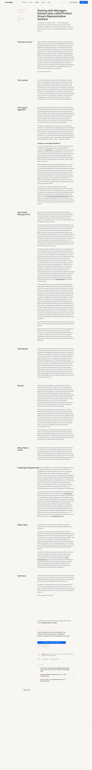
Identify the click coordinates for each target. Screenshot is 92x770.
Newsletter (63, 737)
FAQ (5, 730)
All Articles (63, 732)
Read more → (9, 718)
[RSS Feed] (64, 2)
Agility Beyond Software (81, 739)
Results (30, 2)
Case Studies (49, 732)
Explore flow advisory (46, 622)
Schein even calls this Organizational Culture (58, 196)
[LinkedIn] (78, 766)
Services (24, 2)
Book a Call (83, 2)
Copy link (19, 20)
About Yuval (6, 754)
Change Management (10, 707)
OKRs (34, 748)
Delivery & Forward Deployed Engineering (37, 740)
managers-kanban (45, 659)
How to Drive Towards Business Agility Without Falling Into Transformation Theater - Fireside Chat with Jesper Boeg (55, 669)
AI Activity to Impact (80, 730)
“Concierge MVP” (68, 493)
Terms (18, 730)
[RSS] (86, 766)
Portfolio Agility (36, 744)
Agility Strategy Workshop (38, 743)
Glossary (8, 730)
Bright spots (49, 150)
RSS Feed (63, 739)
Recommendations (51, 734)
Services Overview (36, 730)
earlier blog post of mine (57, 516)
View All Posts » (8, 702)
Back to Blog (26, 690)
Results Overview (50, 730)
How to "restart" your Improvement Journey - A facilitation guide (52, 680)
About (49, 2)
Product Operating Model (38, 746)
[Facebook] (83, 766)
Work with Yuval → (52, 655)
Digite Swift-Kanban (60, 279)
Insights (37, 2)
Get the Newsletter (73, 2)
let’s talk (55, 622)
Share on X (20, 17)
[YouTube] (81, 766)
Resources (63, 736)
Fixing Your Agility (79, 737)
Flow (28, 707)
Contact (6, 756)
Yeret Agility (8, 728)
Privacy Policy (14, 730)
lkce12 (39, 659)
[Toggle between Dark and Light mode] (61, 2)
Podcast (43, 2)
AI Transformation (36, 736)
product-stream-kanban (54, 659)
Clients (48, 736)
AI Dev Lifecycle (36, 737)
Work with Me (36, 734)
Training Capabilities (37, 732)
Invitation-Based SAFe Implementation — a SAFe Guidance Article (53, 675)
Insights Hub (64, 730)
